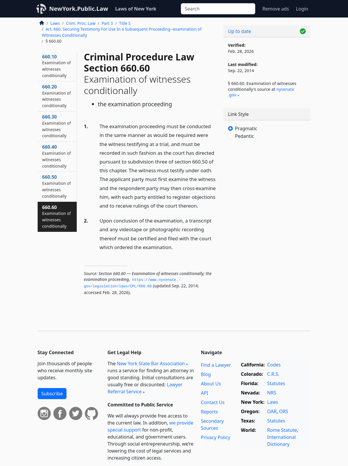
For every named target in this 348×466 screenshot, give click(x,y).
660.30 (56, 126)
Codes (274, 364)
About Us (211, 383)
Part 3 (107, 23)
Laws (55, 23)
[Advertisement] (267, 189)
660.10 (56, 65)
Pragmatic (246, 128)
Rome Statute (282, 430)
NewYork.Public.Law (78, 9)
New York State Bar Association (151, 363)
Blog (206, 374)
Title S (124, 23)
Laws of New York (135, 9)
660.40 (56, 156)
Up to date (239, 31)
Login (302, 9)
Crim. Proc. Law (80, 23)
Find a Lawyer (216, 365)
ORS (283, 411)
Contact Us (212, 402)
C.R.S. (273, 374)
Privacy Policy (215, 437)
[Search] (218, 8)
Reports (209, 411)
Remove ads (275, 9)
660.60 (56, 216)
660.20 (56, 96)
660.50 (56, 186)
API (204, 393)
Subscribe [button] (52, 393)
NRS (271, 393)
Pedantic (244, 136)
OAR (272, 411)
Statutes (276, 383)
